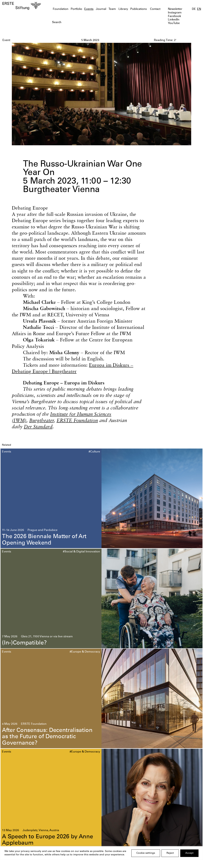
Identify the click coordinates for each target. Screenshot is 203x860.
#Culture (94, 452)
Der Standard (38, 427)
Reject (170, 853)
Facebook (174, 16)
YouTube (174, 23)
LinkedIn (173, 19)
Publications (138, 9)
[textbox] (85, 22)
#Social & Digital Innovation (81, 551)
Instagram (175, 12)
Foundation (60, 9)
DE (194, 9)
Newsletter (175, 9)
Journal (101, 9)
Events (88, 9)
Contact (155, 9)
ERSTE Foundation (77, 420)
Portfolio (76, 9)
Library (123, 9)
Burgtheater (41, 420)
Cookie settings (145, 853)
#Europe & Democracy (85, 652)
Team (112, 9)
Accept (189, 853)
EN (199, 9)
